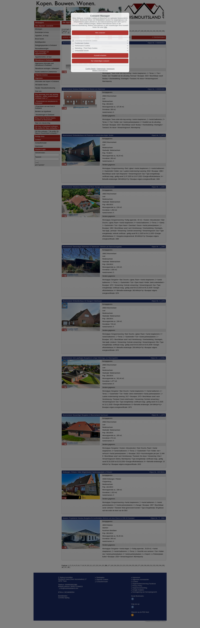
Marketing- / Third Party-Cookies (86, 48)
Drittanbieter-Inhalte (82, 51)
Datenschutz (101, 69)
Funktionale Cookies (82, 43)
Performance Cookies (82, 46)
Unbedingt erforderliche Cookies (86, 41)
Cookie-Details (91, 69)
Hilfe (105, 27)
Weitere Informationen (100, 70)
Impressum (110, 69)
